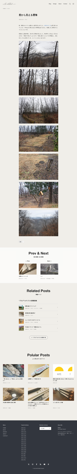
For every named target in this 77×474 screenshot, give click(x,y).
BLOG (4, 429)
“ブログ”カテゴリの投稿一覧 (39, 337)
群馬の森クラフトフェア (30, 306)
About (59, 3)
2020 (22, 439)
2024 (22, 431)
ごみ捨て (36, 385)
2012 (22, 455)
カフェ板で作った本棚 (58, 404)
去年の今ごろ (47, 25)
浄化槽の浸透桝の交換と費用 (9, 404)
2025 (22, 429)
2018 (22, 443)
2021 (22, 437)
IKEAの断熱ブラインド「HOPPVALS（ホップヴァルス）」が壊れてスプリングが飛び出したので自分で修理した (38, 406)
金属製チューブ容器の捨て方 (34, 381)
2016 (22, 447)
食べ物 (36, 322)
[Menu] (70, 4)
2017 (22, 445)
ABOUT (4, 433)
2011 (22, 457)
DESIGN (5, 431)
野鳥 (53, 280)
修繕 (10, 410)
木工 (26, 280)
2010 (22, 459)
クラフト (36, 308)
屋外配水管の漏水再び (30, 313)
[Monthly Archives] (45, 428)
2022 (22, 435)
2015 (22, 449)
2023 (22, 433)
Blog (50, 3)
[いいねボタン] (20, 242)
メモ (9, 385)
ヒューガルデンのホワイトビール (32, 320)
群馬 (41, 308)
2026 (22, 427)
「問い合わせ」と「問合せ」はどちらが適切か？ (13, 382)
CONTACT (5, 435)
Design (55, 3)
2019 (22, 441)
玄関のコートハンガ (23, 278)
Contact (65, 3)
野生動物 (48, 280)
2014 (22, 451)
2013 (22, 453)
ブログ (26, 19)
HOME (4, 427)
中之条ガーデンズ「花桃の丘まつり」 (33, 327)
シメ (41, 278)
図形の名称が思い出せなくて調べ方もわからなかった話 (63, 382)
